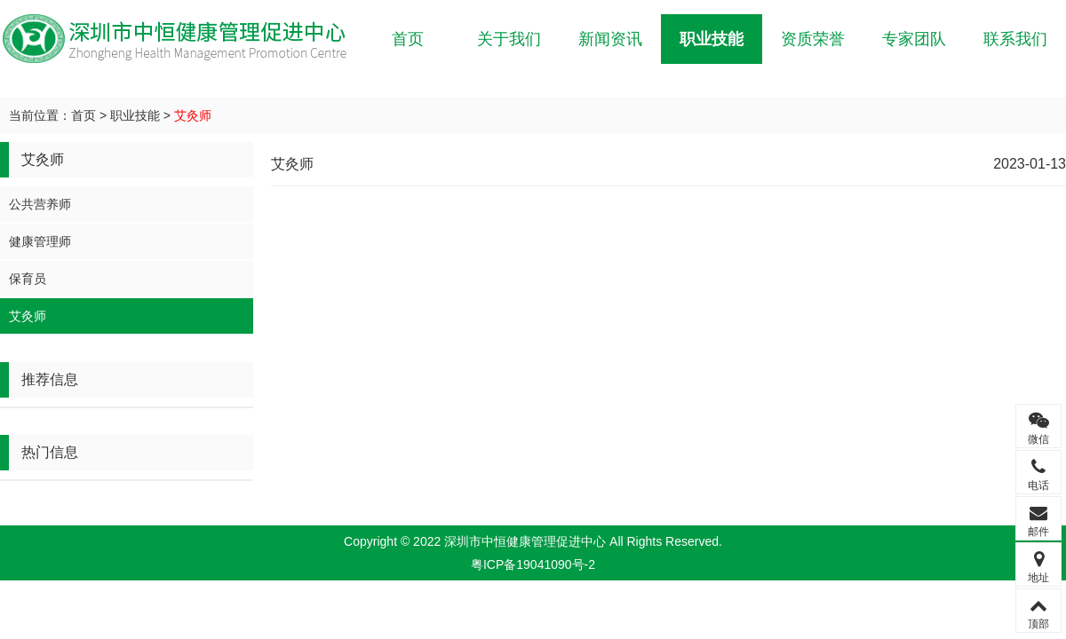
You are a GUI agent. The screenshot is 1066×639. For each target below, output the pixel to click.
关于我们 (509, 39)
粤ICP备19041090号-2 (533, 564)
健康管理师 (40, 241)
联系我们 (1015, 39)
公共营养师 (40, 204)
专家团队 (914, 39)
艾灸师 (192, 115)
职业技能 (712, 39)
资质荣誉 (813, 39)
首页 (408, 39)
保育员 (27, 279)
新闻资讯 (610, 39)
